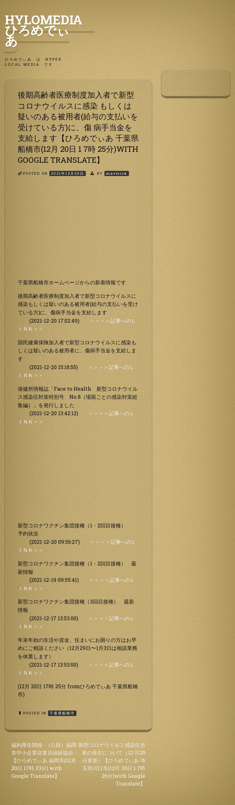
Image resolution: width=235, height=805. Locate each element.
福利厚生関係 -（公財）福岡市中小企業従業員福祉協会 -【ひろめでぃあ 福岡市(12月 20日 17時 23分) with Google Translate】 (43, 760)
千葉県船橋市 (62, 713)
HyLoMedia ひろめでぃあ (50, 30)
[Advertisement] (78, 233)
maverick (116, 173)
